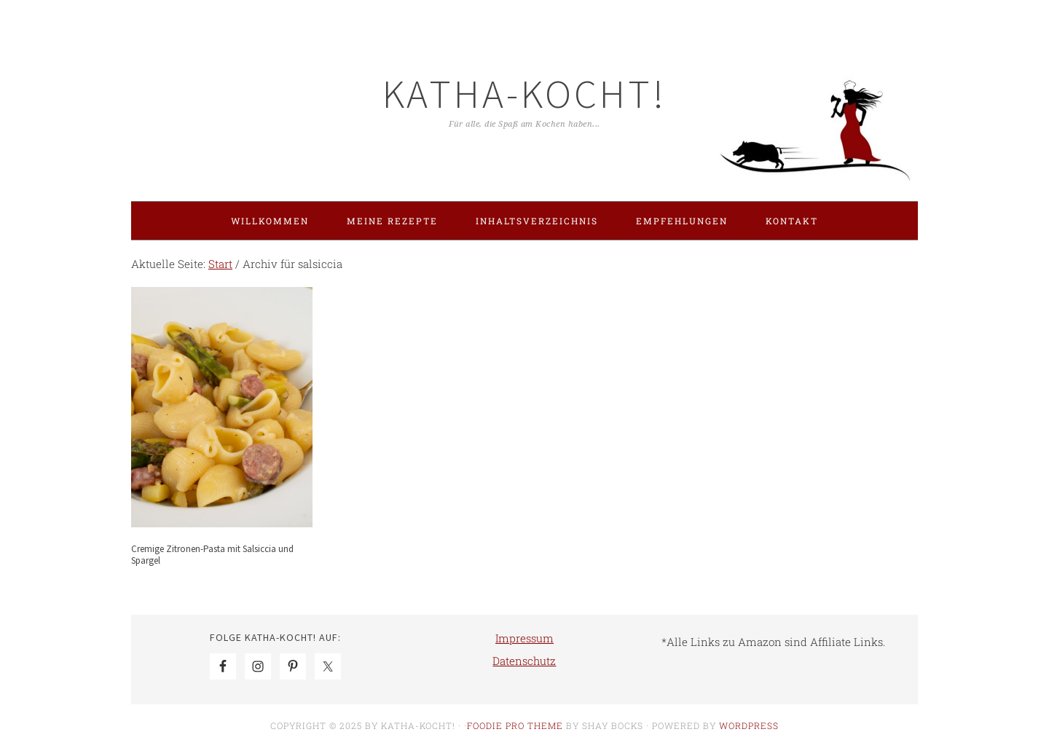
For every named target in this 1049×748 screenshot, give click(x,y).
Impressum (524, 638)
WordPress (749, 725)
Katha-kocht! (524, 93)
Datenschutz (524, 660)
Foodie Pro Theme (515, 725)
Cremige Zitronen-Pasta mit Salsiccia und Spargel (212, 555)
